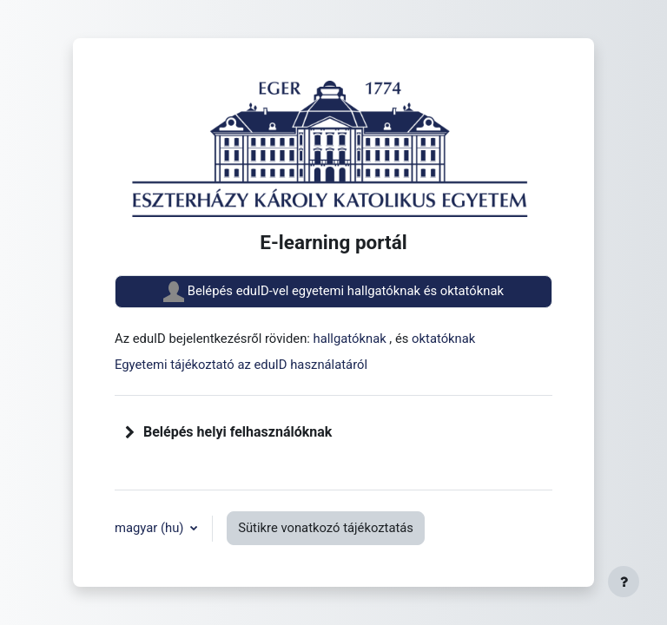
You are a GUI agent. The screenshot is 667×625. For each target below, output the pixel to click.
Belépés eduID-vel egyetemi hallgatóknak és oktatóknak (333, 291)
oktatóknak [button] (443, 338)
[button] (130, 432)
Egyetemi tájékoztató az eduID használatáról (241, 364)
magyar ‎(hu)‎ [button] (151, 528)
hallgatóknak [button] (352, 338)
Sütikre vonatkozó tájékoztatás (325, 528)
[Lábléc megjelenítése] (623, 581)
